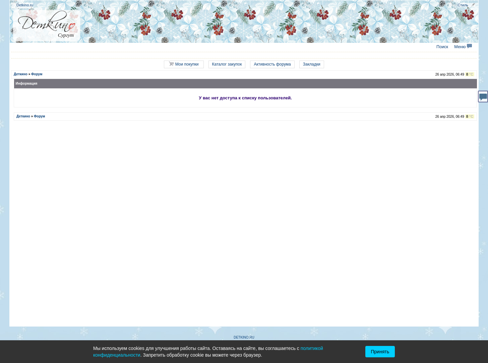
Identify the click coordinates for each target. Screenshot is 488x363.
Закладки (311, 64)
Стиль (463, 5)
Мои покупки (183, 64)
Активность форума (272, 64)
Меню (463, 46)
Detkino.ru (24, 5)
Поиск (442, 46)
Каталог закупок (227, 64)
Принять (380, 351)
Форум (36, 74)
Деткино (20, 74)
